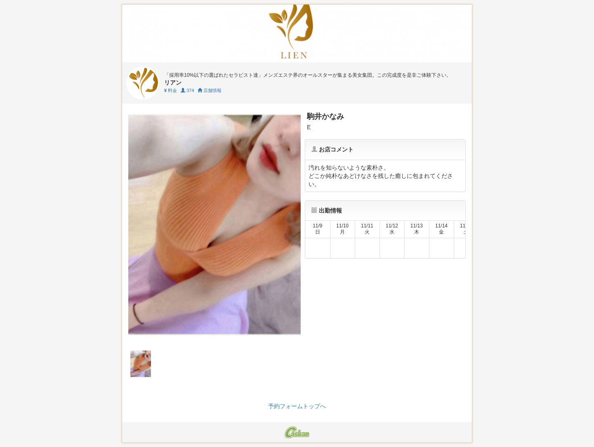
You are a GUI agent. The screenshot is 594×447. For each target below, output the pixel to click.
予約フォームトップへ (297, 406)
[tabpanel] (214, 225)
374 (187, 90)
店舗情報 (210, 90)
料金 (170, 90)
